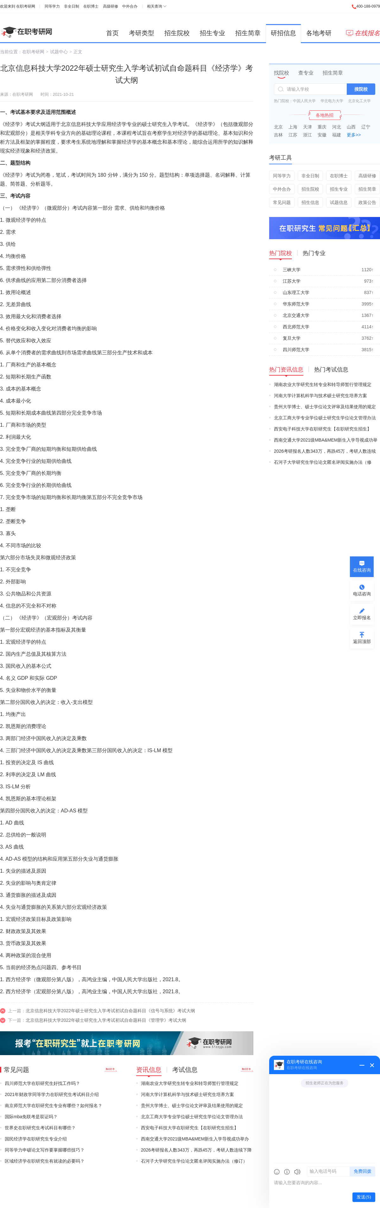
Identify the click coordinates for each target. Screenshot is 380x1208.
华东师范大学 (296, 303)
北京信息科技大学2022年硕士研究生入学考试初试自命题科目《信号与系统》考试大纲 (110, 1010)
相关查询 (154, 6)
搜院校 (361, 89)
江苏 (292, 134)
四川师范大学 (296, 349)
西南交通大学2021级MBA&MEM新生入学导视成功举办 (195, 1138)
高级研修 (110, 6)
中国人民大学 (304, 101)
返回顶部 (362, 641)
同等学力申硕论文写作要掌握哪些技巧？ (45, 1149)
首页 (112, 33)
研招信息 (283, 33)
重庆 (322, 126)
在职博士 (90, 6)
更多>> (354, 134)
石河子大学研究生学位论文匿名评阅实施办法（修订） (194, 1161)
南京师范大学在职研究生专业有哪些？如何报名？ (53, 1105)
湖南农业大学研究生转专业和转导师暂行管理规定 (189, 1083)
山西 (351, 126)
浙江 (307, 134)
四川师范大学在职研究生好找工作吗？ (42, 1083)
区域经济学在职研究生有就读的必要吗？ (45, 1161)
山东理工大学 (296, 292)
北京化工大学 (359, 101)
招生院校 (177, 33)
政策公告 (367, 202)
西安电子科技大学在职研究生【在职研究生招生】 (189, 1127)
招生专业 (212, 33)
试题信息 (339, 202)
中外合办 (129, 6)
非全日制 (71, 6)
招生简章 (248, 33)
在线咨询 (362, 570)
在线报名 (363, 33)
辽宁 (365, 126)
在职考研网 (25, 6)
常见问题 (282, 202)
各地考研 (319, 33)
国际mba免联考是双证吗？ (31, 1116)
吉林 (278, 134)
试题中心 (59, 51)
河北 (336, 126)
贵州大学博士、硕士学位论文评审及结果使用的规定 (192, 1105)
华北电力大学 (331, 101)
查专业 (306, 73)
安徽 (322, 134)
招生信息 (310, 202)
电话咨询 (362, 593)
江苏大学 (292, 281)
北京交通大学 (296, 315)
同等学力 (52, 6)
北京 (278, 126)
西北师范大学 (296, 326)
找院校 (281, 73)
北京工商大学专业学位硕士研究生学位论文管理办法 (192, 1116)
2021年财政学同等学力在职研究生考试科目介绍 (52, 1094)
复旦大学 (292, 338)
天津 (307, 126)
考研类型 (141, 33)
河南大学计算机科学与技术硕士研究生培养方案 (187, 1094)
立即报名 (362, 617)
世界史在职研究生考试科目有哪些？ (40, 1127)
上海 (292, 126)
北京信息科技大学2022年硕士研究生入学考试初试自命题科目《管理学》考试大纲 (106, 1020)
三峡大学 (292, 269)
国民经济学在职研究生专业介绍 (36, 1138)
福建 (336, 134)
